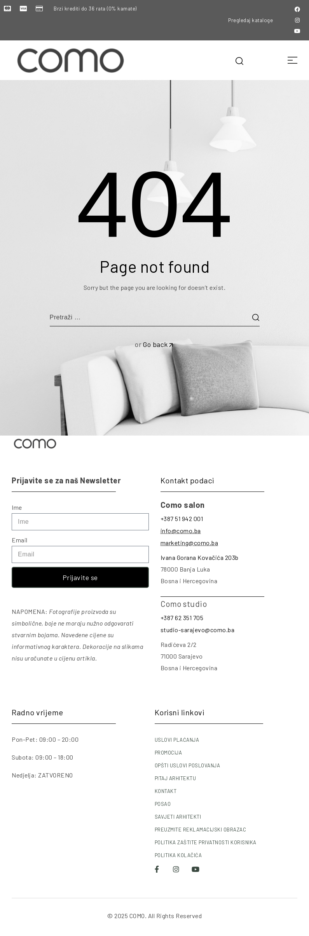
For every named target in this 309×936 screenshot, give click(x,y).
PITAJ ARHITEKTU (175, 778)
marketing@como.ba (189, 542)
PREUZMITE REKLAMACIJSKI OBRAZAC (200, 829)
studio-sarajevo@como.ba (198, 629)
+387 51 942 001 (182, 518)
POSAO (163, 804)
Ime (17, 507)
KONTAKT (166, 791)
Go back (158, 344)
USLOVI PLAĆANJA (177, 740)
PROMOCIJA (168, 752)
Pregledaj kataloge (250, 20)
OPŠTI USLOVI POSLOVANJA (187, 765)
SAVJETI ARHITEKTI (178, 817)
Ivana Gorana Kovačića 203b (200, 557)
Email (20, 540)
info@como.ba (181, 530)
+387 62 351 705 (182, 617)
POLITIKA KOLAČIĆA (178, 855)
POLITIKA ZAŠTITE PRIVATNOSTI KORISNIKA (206, 842)
